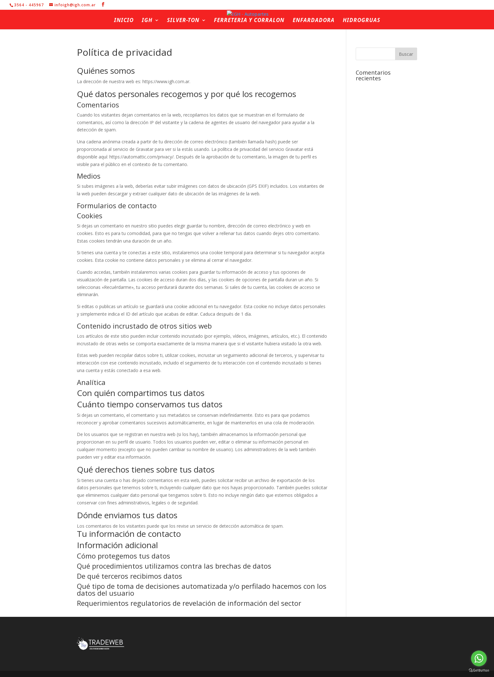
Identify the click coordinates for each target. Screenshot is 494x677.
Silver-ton (183, 21)
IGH (147, 21)
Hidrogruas (361, 21)
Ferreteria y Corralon (249, 21)
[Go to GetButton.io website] (479, 670)
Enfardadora (314, 21)
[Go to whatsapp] (479, 658)
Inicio (124, 21)
